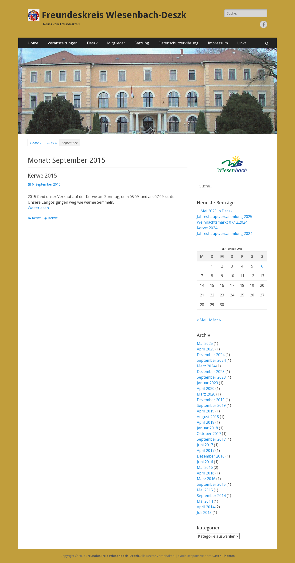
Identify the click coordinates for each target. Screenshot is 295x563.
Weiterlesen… (39, 207)
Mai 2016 (205, 467)
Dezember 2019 (211, 399)
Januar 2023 (207, 382)
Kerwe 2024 (207, 227)
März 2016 (206, 478)
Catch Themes (223, 556)
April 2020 (205, 388)
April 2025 (205, 349)
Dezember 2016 (211, 456)
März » (215, 319)
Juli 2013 (204, 512)
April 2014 (205, 506)
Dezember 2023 (211, 371)
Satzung (142, 43)
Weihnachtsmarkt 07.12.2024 (222, 222)
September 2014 (211, 495)
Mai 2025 (205, 343)
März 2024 (206, 366)
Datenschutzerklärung (178, 43)
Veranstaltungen (63, 43)
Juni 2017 (205, 444)
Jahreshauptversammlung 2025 (224, 216)
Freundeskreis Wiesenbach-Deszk (114, 15)
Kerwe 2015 (42, 175)
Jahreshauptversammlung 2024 (224, 233)
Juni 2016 (205, 461)
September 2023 (211, 377)
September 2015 (211, 484)
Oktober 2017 (209, 433)
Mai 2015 (205, 490)
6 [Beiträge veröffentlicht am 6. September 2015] (262, 266)
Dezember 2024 (211, 354)
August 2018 (208, 416)
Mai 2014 (205, 501)
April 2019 (205, 411)
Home (33, 43)
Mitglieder (116, 43)
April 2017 (205, 450)
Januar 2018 (207, 428)
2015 (52, 142)
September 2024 (211, 360)
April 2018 (205, 422)
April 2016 (205, 473)
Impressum (218, 43)
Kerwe (37, 218)
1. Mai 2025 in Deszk (215, 211)
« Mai (201, 319)
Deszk (92, 43)
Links (242, 43)
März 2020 (206, 394)
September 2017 (211, 439)
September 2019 (211, 405)
